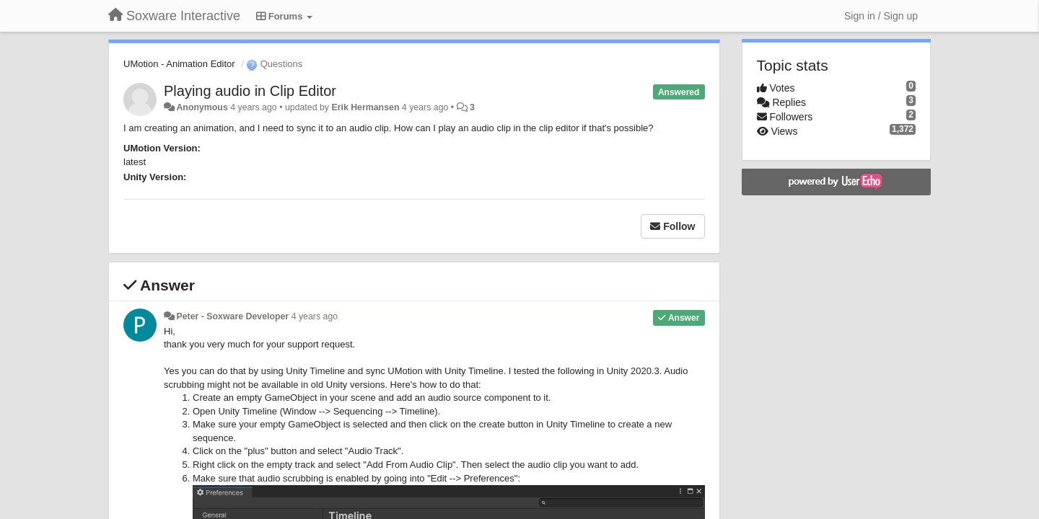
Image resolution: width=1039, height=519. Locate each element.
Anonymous (201, 107)
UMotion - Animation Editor (179, 63)
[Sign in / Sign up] (881, 16)
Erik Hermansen (365, 107)
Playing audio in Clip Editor (250, 91)
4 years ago (314, 316)
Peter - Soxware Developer (232, 316)
